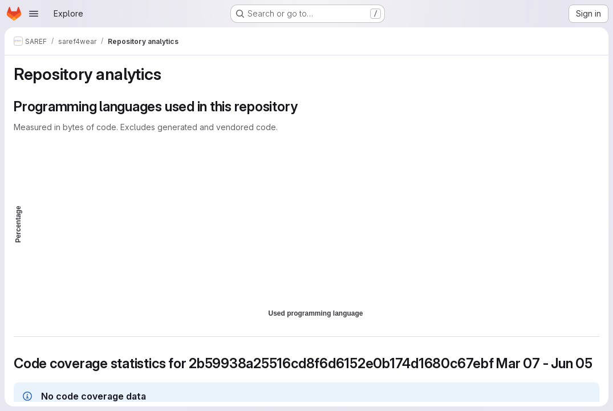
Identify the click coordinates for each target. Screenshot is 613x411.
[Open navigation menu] (34, 14)
